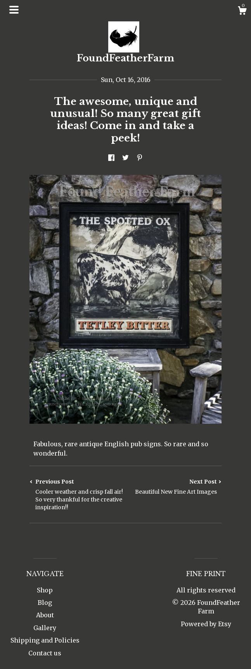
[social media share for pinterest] (140, 158)
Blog (45, 602)
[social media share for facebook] (111, 158)
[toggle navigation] (14, 10)
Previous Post (77, 494)
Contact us (44, 653)
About (45, 615)
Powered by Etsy (206, 624)
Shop (45, 590)
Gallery (44, 628)
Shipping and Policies (45, 640)
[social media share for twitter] (125, 158)
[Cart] (242, 11)
